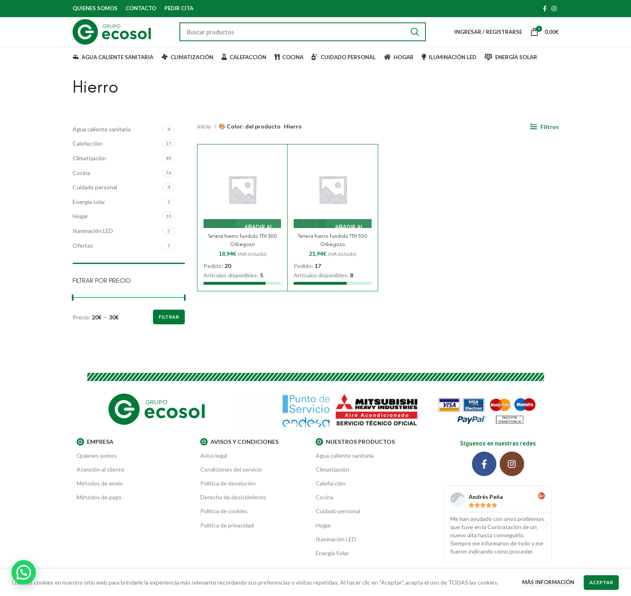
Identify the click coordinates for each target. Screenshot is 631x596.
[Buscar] (311, 38)
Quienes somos (97, 468)
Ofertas (83, 258)
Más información (548, 582)
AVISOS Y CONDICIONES (239, 454)
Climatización (89, 170)
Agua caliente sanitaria (102, 141)
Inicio (204, 139)
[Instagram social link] (554, 8)
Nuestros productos (355, 454)
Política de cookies (224, 524)
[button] (449, 536)
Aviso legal (213, 468)
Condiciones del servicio (231, 482)
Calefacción (87, 156)
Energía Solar (332, 565)
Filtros (549, 139)
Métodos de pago (99, 509)
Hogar (80, 228)
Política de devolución (228, 495)
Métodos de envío (100, 495)
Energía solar (89, 214)
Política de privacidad (227, 537)
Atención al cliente (100, 482)
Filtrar (169, 330)
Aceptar (601, 582)
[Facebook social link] (544, 8)
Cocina (81, 185)
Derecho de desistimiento (233, 509)
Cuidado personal (95, 199)
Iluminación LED (93, 243)
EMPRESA (95, 454)
